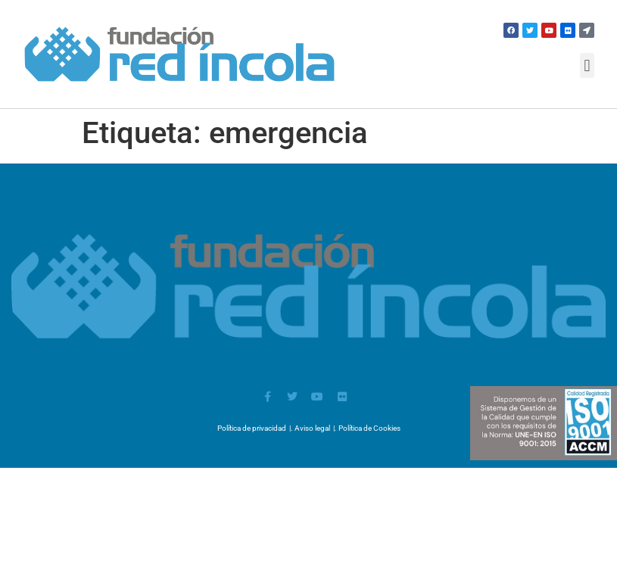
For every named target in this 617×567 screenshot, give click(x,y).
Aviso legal (312, 428)
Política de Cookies (369, 428)
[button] (587, 65)
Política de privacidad (251, 428)
